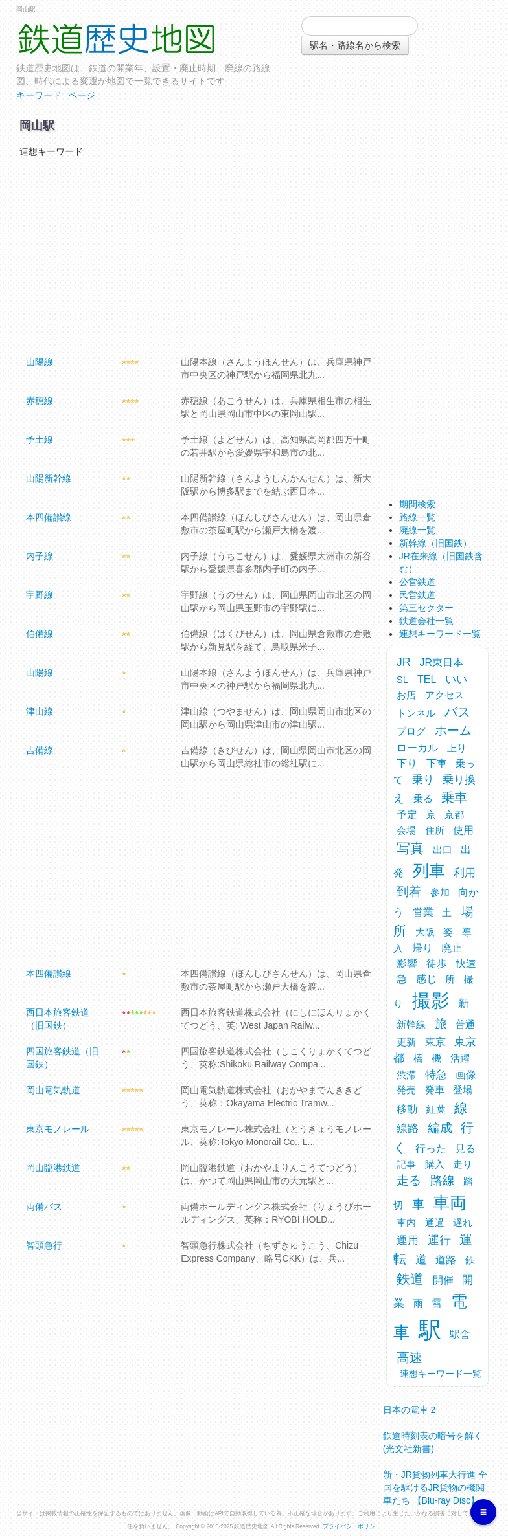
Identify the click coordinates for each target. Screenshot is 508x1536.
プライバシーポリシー (352, 1526)
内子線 (39, 556)
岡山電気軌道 (53, 1090)
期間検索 (417, 504)
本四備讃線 (48, 517)
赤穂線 (39, 400)
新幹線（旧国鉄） (435, 543)
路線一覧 (417, 517)
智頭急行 (44, 1245)
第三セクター (426, 608)
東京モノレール (57, 1129)
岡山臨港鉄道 (53, 1168)
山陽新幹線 (48, 478)
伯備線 (39, 634)
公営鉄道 (417, 582)
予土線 (39, 439)
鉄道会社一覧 (426, 621)
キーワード (39, 95)
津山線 (39, 711)
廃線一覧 (417, 530)
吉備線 (39, 750)
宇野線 (39, 595)
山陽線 (39, 362)
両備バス (44, 1206)
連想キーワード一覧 (440, 634)
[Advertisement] (193, 255)
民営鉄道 (417, 595)
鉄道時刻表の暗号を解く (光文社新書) (433, 1438)
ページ (81, 95)
